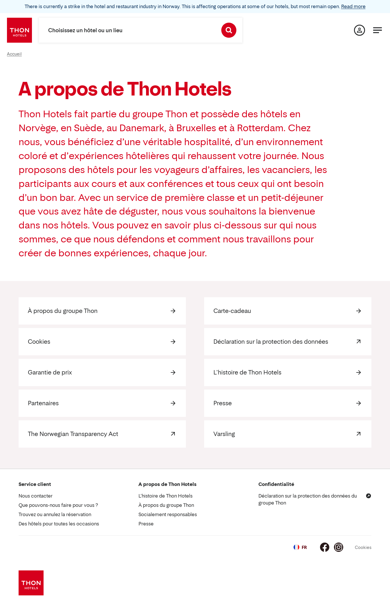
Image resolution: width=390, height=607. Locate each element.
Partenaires (43, 403)
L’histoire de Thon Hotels (247, 372)
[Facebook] (324, 547)
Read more (353, 6)
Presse (222, 403)
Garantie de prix (50, 372)
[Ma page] (359, 30)
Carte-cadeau (232, 310)
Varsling (224, 434)
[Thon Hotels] (19, 30)
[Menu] (377, 30)
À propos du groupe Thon (63, 310)
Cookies (39, 341)
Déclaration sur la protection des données (270, 341)
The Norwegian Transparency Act (73, 434)
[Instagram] (338, 547)
